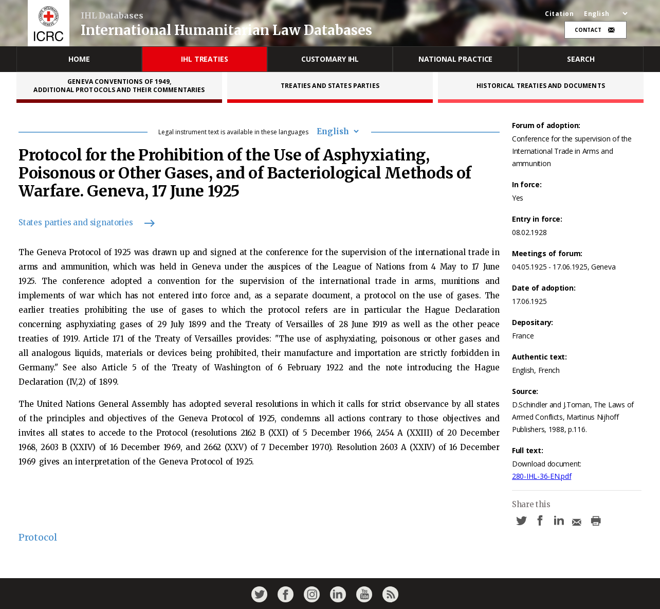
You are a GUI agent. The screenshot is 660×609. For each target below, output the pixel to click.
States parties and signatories (82, 222)
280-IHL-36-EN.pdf (541, 476)
